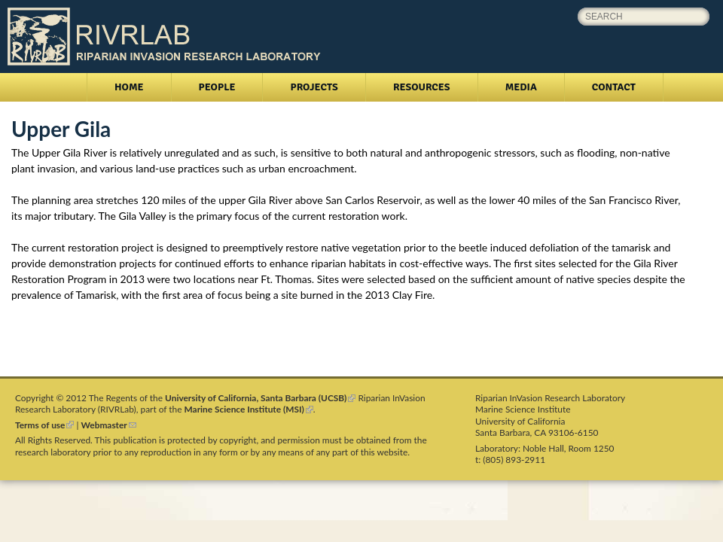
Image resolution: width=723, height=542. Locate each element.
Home (129, 87)
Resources (421, 87)
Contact (614, 87)
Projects (313, 87)
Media (521, 87)
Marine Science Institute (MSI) (249, 409)
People (217, 87)
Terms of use (44, 425)
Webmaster (108, 425)
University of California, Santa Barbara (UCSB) (260, 397)
